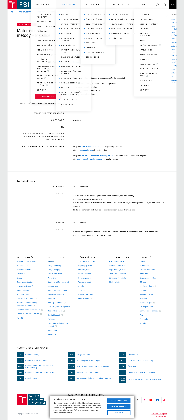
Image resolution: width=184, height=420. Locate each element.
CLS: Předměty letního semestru (90, 159)
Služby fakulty (114, 282)
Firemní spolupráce (116, 261)
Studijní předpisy (54, 270)
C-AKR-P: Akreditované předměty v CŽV (96, 156)
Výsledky (81, 290)
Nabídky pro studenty (56, 294)
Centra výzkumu (84, 274)
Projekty (81, 286)
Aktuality (143, 261)
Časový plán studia (55, 274)
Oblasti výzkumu (84, 270)
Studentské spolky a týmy (57, 290)
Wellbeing (51, 319)
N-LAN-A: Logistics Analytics (92, 146)
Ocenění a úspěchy (147, 270)
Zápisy (19, 278)
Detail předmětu (58, 12)
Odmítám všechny (119, 407)
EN (172, 5)
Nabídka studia (22, 266)
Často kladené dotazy (25, 282)
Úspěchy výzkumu (85, 266)
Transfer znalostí (84, 282)
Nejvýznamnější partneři (118, 270)
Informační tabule (146, 294)
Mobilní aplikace (23, 290)
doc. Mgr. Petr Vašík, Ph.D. (84, 55)
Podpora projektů (84, 278)
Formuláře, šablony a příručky (59, 307)
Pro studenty (68, 5)
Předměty (41, 12)
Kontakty (20, 318)
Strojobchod (144, 290)
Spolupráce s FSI (120, 5)
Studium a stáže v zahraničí (58, 282)
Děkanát (143, 282)
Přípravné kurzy (23, 294)
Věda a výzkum (93, 5)
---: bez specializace (85, 150)
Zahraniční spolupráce (117, 274)
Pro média (144, 319)
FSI (12, 12)
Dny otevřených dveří (25, 286)
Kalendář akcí (145, 266)
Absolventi (144, 274)
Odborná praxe (53, 286)
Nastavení (119, 413)
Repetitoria (52, 334)
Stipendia (51, 298)
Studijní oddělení (54, 330)
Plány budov (144, 315)
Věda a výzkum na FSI (87, 261)
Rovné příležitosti (146, 307)
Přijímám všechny (119, 401)
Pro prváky (52, 278)
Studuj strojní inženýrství (26, 261)
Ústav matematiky (80, 62)
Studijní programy (54, 266)
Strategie (143, 298)
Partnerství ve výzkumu (118, 266)
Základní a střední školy (118, 278)
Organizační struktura (148, 278)
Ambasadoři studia (24, 270)
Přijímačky (21, 274)
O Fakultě (144, 5)
